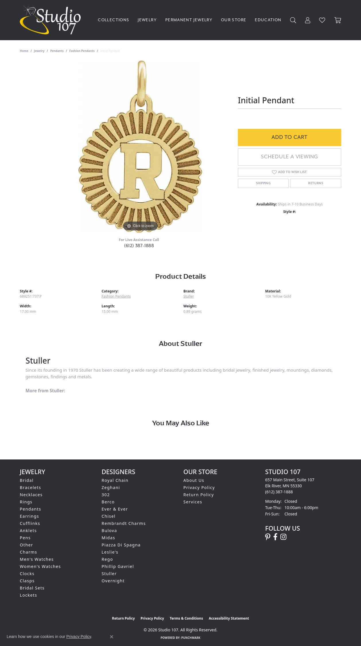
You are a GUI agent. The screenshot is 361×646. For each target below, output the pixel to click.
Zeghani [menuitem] (111, 487)
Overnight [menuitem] (113, 580)
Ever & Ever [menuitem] (115, 509)
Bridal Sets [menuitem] (32, 588)
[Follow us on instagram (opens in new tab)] (283, 537)
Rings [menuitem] (26, 502)
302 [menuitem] (106, 494)
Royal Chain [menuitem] (115, 480)
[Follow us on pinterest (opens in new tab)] (267, 537)
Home (24, 51)
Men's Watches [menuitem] (37, 559)
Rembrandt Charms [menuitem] (124, 523)
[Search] (293, 20)
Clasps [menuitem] (27, 580)
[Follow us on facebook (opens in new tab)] (275, 537)
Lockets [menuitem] (28, 595)
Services (192, 502)
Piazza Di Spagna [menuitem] (121, 545)
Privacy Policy (199, 487)
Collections (113, 20)
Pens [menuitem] (25, 537)
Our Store (233, 20)
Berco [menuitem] (108, 502)
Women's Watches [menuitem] (40, 566)
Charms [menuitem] (28, 552)
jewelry (39, 51)
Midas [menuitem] (108, 537)
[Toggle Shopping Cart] (337, 20)
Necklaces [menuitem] (31, 494)
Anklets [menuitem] (28, 530)
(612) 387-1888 (139, 245)
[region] (140, 147)
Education (268, 20)
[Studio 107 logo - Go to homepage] (51, 20)
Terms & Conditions (186, 618)
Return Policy (198, 494)
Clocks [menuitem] (27, 573)
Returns (315, 183)
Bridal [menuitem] (27, 480)
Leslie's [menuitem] (110, 552)
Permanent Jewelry (188, 20)
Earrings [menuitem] (29, 516)
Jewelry (147, 20)
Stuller (188, 296)
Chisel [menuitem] (109, 516)
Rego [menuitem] (107, 559)
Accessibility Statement (229, 618)
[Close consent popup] (111, 637)
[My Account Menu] (307, 20)
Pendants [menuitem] (30, 509)
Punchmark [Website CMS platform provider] (191, 638)
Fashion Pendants (81, 51)
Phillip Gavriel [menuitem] (118, 566)
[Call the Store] (279, 491)
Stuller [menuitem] (109, 573)
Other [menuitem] (26, 545)
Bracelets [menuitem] (30, 487)
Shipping (263, 183)
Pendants (57, 51)
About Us (193, 480)
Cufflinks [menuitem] (30, 523)
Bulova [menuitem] (109, 530)
